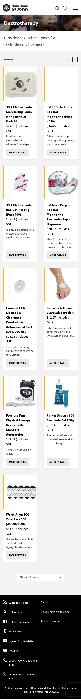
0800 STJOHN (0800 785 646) (20, 662)
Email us (10, 650)
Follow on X (12, 612)
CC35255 (53, 691)
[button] (19, 60)
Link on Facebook (16, 622)
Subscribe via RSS (16, 602)
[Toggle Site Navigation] (75, 8)
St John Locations (51, 621)
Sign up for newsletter (18, 641)
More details (17, 152)
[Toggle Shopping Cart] (64, 8)
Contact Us (47, 602)
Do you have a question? (55, 611)
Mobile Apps (13, 631)
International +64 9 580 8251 (19, 676)
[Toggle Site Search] (57, 8)
